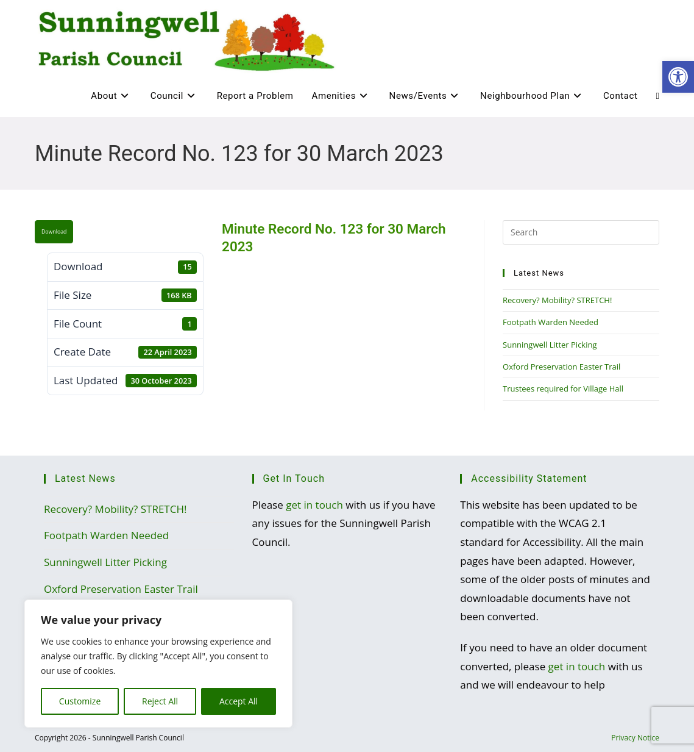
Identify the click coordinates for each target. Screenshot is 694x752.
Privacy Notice (635, 737)
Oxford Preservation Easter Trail (561, 366)
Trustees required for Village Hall (563, 388)
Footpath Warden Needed (550, 322)
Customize (80, 701)
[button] (678, 77)
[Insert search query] (581, 232)
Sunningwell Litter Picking (550, 344)
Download (53, 231)
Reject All (160, 701)
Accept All (238, 701)
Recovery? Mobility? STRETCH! (557, 300)
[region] (158, 664)
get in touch (314, 505)
